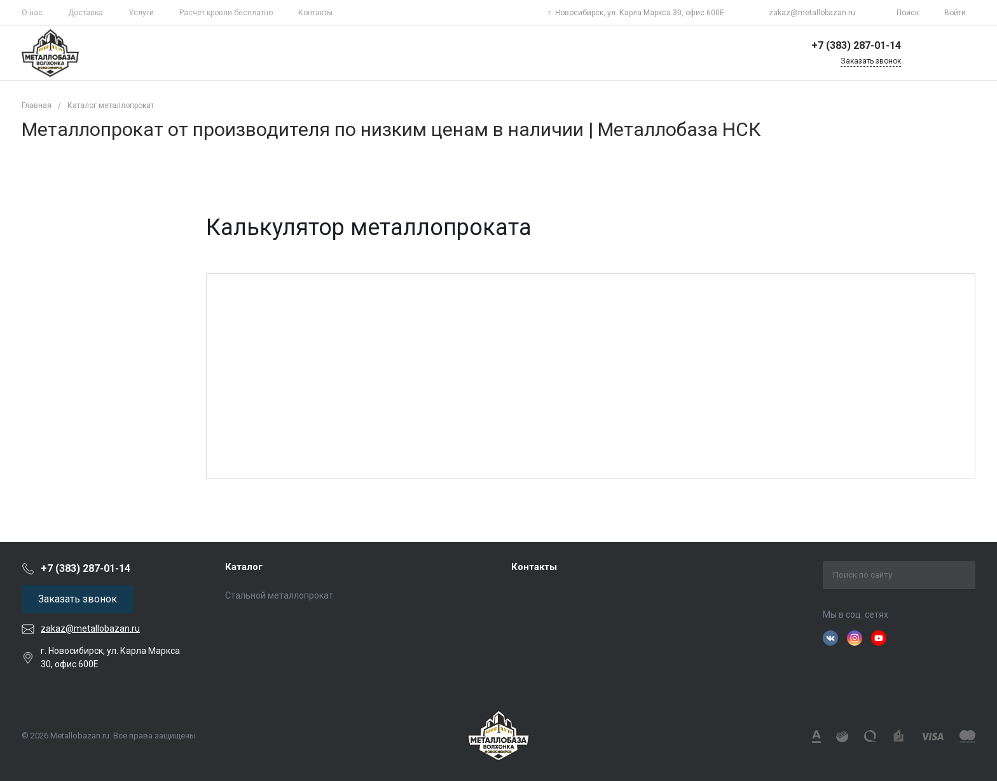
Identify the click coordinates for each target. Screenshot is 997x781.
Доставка (85, 12)
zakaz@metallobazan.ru (812, 12)
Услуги (141, 12)
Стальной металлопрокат (279, 595)
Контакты (315, 12)
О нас (32, 12)
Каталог (244, 567)
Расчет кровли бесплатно (226, 12)
